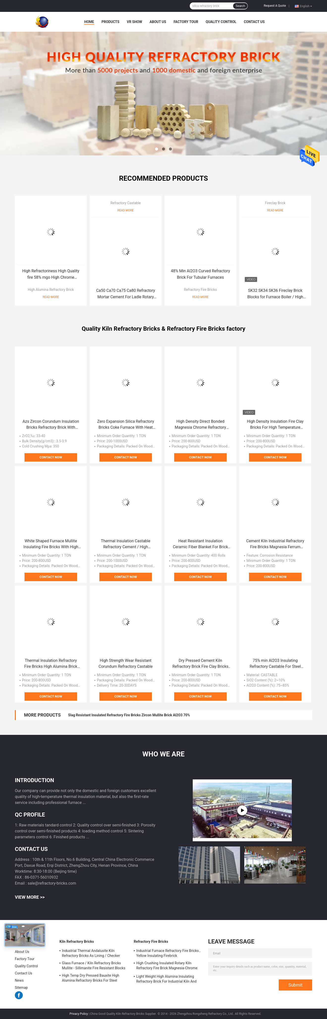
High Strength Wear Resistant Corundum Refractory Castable (126, 663)
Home (89, 22)
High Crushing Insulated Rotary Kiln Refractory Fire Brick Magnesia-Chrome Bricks (166, 966)
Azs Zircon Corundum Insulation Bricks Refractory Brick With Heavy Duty (51, 424)
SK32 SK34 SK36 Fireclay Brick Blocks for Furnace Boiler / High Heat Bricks (275, 294)
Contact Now (50, 457)
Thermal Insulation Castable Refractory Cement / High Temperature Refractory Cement (125, 544)
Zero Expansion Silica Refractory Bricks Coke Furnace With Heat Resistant (125, 424)
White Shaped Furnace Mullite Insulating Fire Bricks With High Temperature (50, 544)
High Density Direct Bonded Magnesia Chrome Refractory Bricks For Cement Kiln (200, 424)
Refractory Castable (125, 203)
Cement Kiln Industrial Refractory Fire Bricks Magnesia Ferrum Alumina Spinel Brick (275, 544)
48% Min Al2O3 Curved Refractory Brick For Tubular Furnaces (200, 274)
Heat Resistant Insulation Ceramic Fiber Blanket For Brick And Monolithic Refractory (200, 544)
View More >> (30, 897)
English (306, 6)
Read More (51, 297)
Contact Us (254, 22)
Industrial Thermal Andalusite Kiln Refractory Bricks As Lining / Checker (91, 953)
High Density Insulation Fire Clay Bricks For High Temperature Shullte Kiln (275, 424)
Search (240, 6)
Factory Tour (186, 22)
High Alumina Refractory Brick (51, 290)
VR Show (134, 22)
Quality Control (221, 22)
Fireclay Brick (275, 203)
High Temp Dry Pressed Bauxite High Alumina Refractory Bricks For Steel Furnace (90, 978)
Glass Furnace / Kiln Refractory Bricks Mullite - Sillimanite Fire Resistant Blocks (93, 965)
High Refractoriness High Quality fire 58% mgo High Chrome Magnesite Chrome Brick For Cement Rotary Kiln (51, 275)
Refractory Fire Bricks (200, 290)
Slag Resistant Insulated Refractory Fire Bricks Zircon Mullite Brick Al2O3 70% (129, 715)
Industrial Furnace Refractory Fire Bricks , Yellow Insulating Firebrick (168, 953)
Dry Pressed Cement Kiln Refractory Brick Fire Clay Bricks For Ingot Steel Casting (200, 664)
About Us (158, 22)
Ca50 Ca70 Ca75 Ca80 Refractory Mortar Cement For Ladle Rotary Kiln (125, 294)
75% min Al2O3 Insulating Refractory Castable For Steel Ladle (275, 664)
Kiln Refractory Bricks (76, 942)
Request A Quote (275, 5)
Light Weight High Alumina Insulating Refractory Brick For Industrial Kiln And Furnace (166, 979)
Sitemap (21, 988)
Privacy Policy (79, 1014)
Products (110, 22)
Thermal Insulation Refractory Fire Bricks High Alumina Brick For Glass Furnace (50, 664)
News (19, 980)
